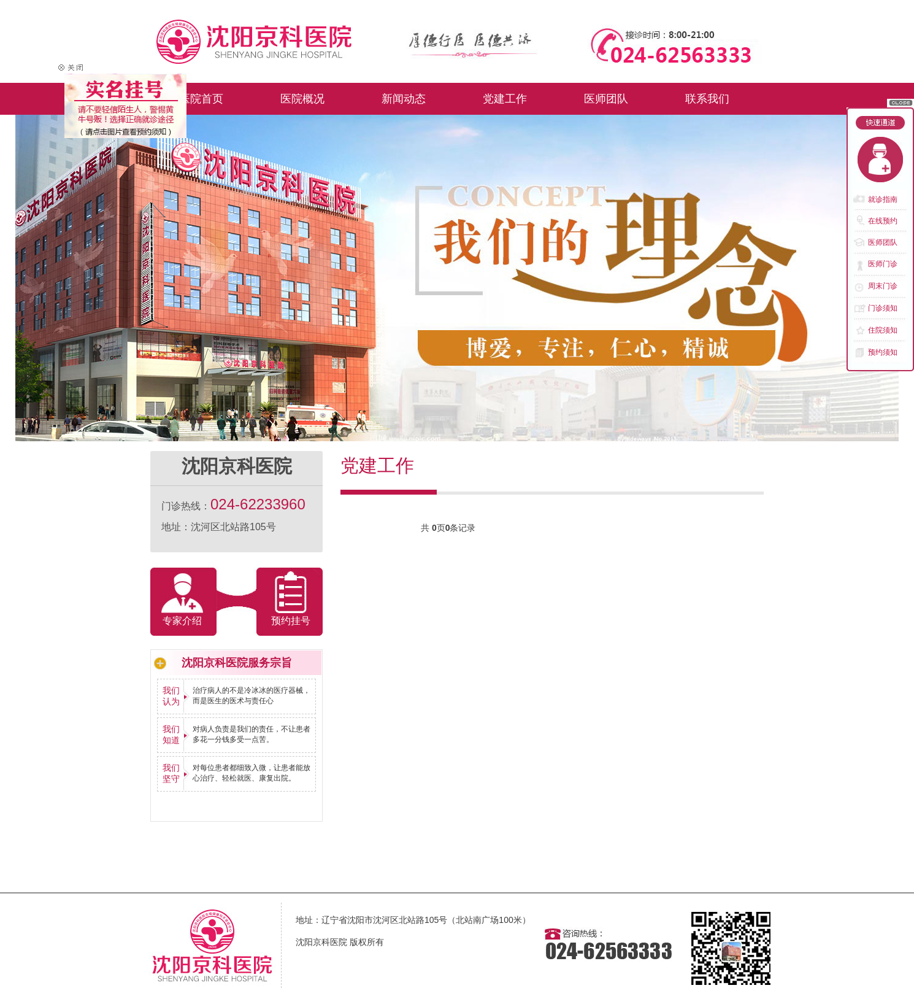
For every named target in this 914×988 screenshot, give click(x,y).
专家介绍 (182, 621)
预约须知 (882, 352)
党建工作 (505, 99)
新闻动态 (404, 99)
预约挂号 (290, 621)
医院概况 (302, 99)
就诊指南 (882, 199)
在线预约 (882, 221)
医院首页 (201, 99)
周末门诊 (882, 286)
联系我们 (707, 99)
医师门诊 (882, 264)
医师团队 (606, 99)
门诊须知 (882, 308)
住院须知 (882, 330)
